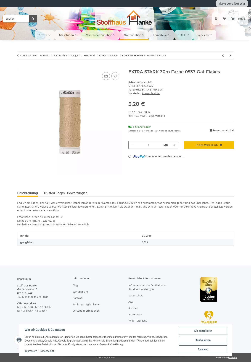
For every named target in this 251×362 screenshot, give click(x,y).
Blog (75, 285)
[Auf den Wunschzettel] (115, 76)
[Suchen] (16, 18)
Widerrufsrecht (137, 320)
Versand (160, 115)
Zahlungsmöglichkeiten (87, 304)
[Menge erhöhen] (174, 145)
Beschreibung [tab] (27, 193)
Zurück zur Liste (28, 55)
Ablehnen (203, 349)
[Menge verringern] (132, 145)
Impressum (31, 351)
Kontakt (77, 298)
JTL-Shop (232, 357)
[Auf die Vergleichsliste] (106, 76)
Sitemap (133, 308)
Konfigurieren (203, 340)
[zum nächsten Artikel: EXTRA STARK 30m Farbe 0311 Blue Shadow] (230, 55)
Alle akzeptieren (203, 330)
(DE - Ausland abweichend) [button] (167, 130)
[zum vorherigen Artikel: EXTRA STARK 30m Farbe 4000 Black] (223, 55)
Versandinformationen (86, 310)
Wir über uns (80, 291)
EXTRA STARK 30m (152, 89)
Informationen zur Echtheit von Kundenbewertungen (147, 287)
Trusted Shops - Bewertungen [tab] (66, 193)
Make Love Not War (231, 4)
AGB (130, 301)
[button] (216, 18)
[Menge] (148, 145)
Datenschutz (47, 351)
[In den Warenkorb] (20, 67)
